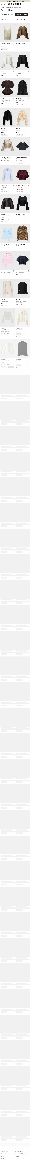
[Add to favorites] (14, 24)
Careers (3, 1156)
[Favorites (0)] (25, 4)
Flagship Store (4, 1151)
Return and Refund (20, 1154)
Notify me (18, 336)
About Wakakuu (5, 1149)
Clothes (2, 7)
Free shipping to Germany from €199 (15, 1)
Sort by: (23, 20)
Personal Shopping (5, 1154)
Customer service (19, 1149)
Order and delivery (19, 1151)
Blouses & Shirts (9, 7)
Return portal (18, 1156)
